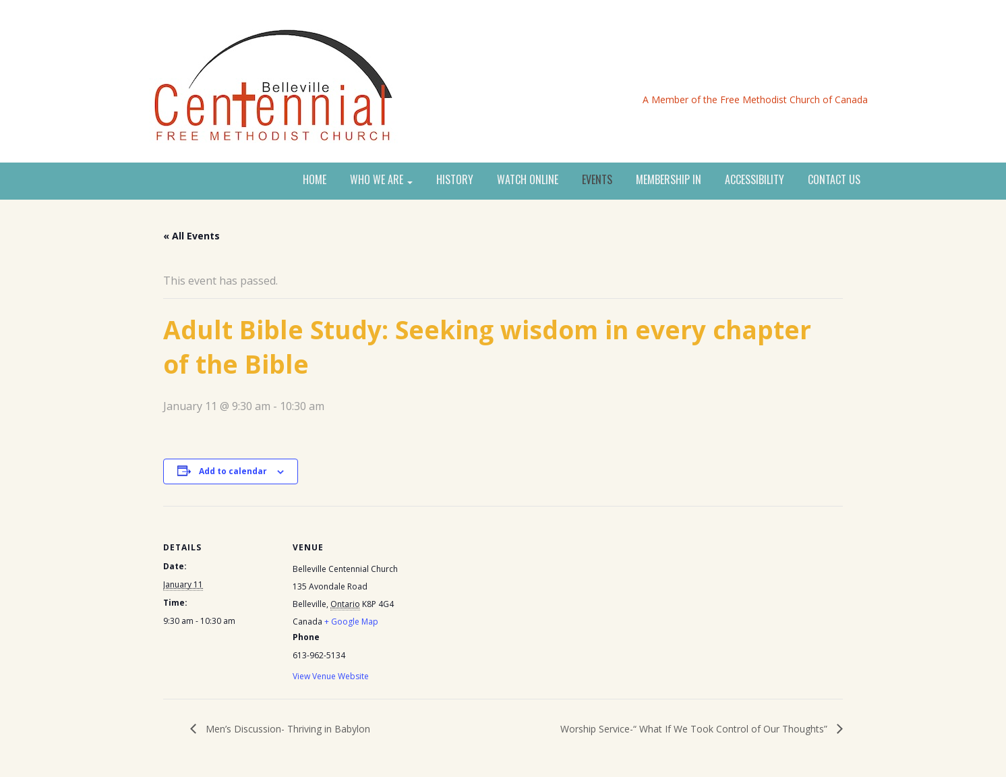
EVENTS (597, 180)
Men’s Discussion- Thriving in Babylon (286, 728)
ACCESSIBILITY (754, 180)
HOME (314, 180)
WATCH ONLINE (527, 180)
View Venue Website (331, 676)
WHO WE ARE (381, 180)
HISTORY (454, 180)
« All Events (191, 235)
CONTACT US (834, 180)
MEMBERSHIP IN (668, 180)
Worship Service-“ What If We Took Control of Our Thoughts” (695, 728)
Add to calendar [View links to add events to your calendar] (233, 471)
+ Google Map (351, 621)
